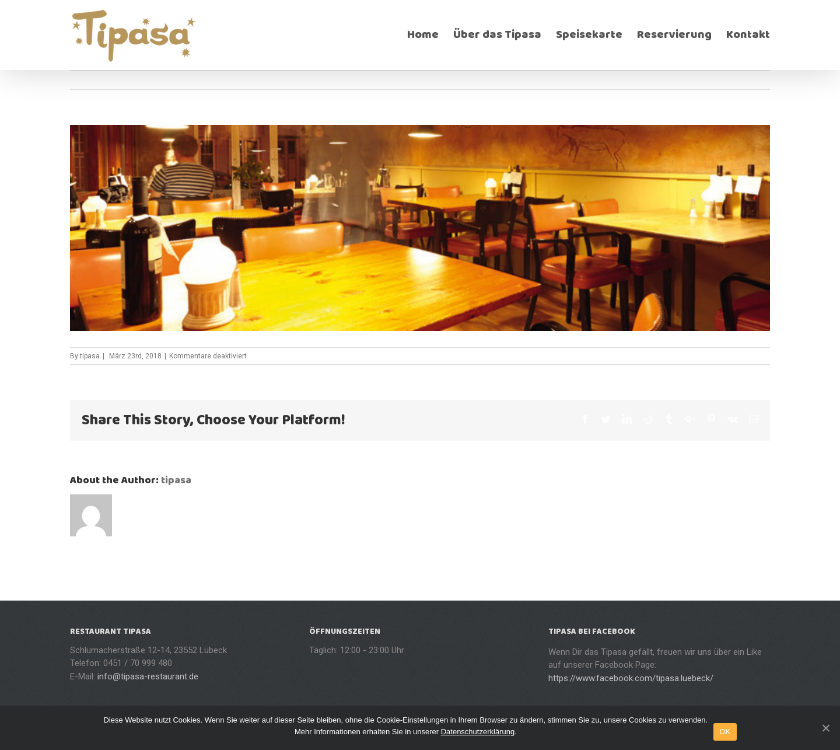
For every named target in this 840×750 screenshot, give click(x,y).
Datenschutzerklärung (477, 731)
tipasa (90, 356)
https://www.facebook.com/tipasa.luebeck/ (630, 678)
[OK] (825, 728)
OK (724, 731)
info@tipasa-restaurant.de (147, 676)
